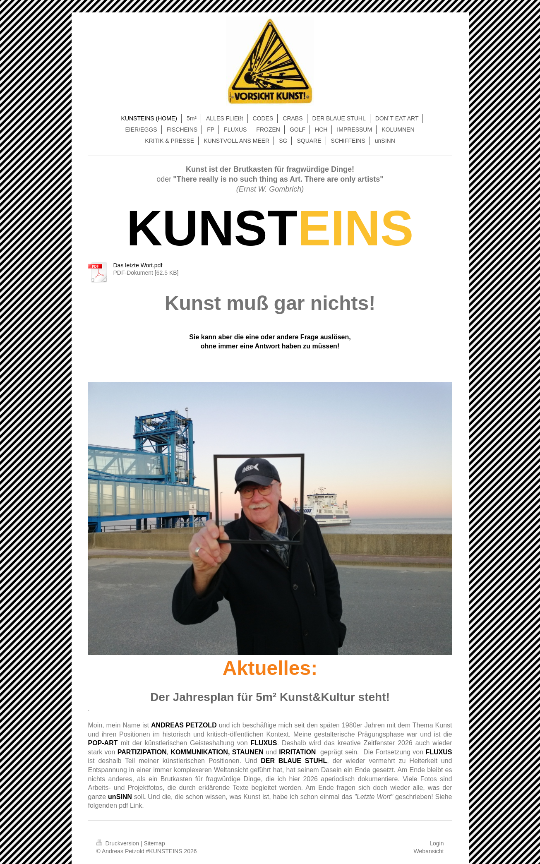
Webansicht (429, 851)
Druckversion (118, 843)
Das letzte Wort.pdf (138, 265)
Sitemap (154, 843)
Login (437, 843)
